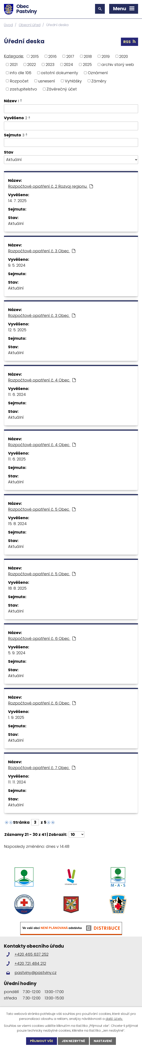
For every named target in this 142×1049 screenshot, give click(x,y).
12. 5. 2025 (17, 330)
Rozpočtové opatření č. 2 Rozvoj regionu (50, 186)
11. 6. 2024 (17, 394)
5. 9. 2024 (16, 653)
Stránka (21, 822)
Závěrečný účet (62, 89)
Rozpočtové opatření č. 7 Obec (41, 767)
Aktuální (16, 223)
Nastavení (103, 1041)
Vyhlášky (73, 81)
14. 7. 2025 (17, 200)
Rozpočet (19, 81)
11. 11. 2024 (17, 782)
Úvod (8, 24)
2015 (35, 56)
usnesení (46, 81)
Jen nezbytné (73, 1041)
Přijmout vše (41, 1041)
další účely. (114, 1018)
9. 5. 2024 (16, 265)
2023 (50, 64)
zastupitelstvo (23, 89)
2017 (70, 56)
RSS (129, 41)
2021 (14, 64)
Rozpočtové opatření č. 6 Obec (42, 638)
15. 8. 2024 (17, 523)
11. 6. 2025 (17, 459)
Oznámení (98, 72)
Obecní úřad (29, 24)
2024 (68, 64)
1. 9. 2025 (16, 717)
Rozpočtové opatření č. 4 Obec (42, 380)
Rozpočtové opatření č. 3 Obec (41, 251)
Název (11, 101)
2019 (106, 56)
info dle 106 (20, 72)
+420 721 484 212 (30, 963)
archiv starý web (117, 64)
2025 (87, 64)
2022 (31, 64)
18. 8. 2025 (17, 588)
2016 (52, 56)
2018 (88, 56)
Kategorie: (14, 56)
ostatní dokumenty (59, 72)
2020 (123, 56)
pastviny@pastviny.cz (36, 972)
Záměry (98, 81)
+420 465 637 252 (31, 954)
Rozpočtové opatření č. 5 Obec (41, 509)
